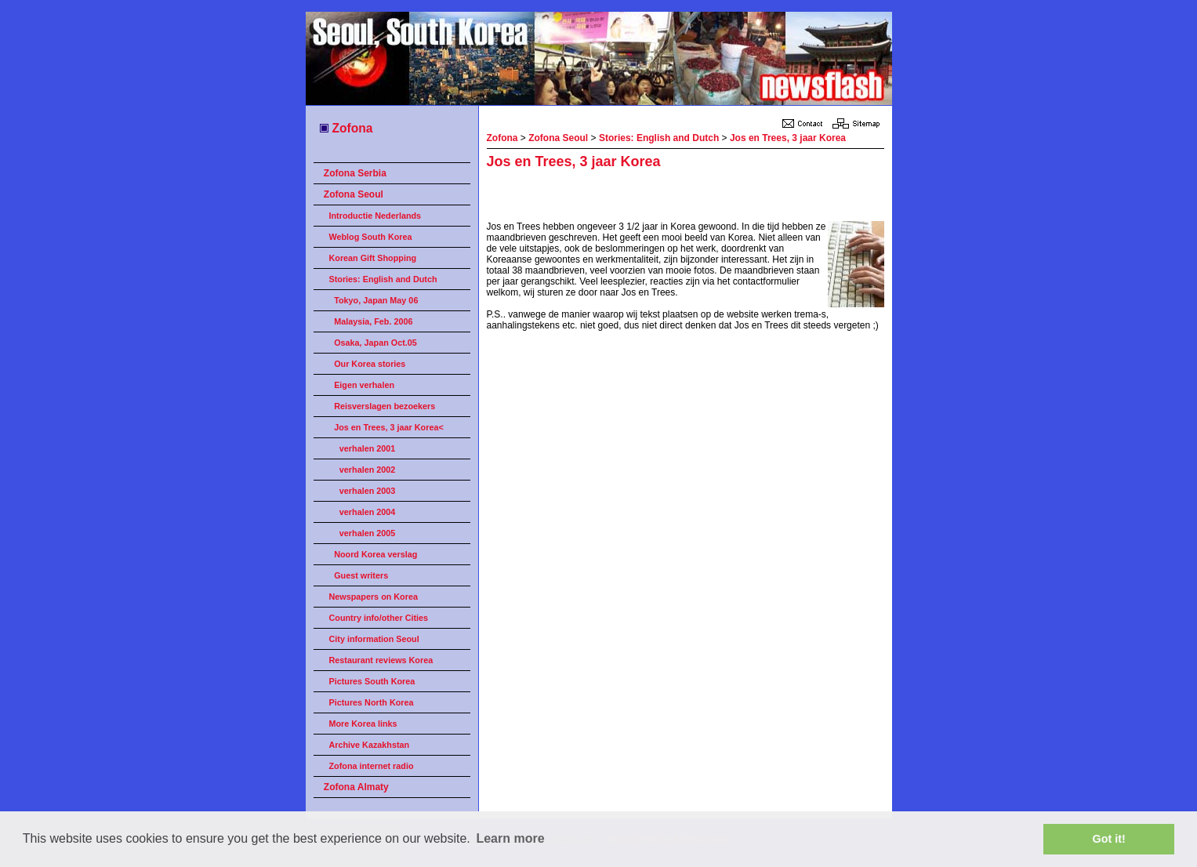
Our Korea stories (369, 363)
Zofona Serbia (355, 173)
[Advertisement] (670, 197)
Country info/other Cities (379, 617)
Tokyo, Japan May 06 (376, 300)
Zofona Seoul (353, 194)
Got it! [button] (1109, 839)
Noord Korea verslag (375, 554)
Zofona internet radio (371, 766)
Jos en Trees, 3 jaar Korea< (389, 427)
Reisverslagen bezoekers (384, 406)
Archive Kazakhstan (369, 744)
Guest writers (361, 575)
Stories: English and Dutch (383, 279)
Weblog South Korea (370, 236)
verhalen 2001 (367, 448)
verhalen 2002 (367, 469)
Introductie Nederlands (375, 215)
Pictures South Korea (372, 681)
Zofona (345, 128)
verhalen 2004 (367, 512)
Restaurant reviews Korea (381, 660)
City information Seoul (374, 639)
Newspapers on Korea (373, 596)
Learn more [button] (510, 838)
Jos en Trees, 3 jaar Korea (788, 137)
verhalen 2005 (367, 533)
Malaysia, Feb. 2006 (373, 321)
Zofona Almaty (356, 787)
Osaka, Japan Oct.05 (375, 342)
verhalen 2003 (367, 490)
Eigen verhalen (364, 385)
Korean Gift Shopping (373, 258)
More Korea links (363, 723)
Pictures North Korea (371, 702)
